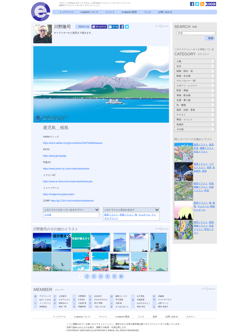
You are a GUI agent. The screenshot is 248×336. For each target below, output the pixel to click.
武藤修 (161, 296)
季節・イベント (185, 119)
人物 (179, 61)
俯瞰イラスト (207, 148)
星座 (204, 171)
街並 (196, 148)
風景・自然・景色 (186, 110)
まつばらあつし (122, 307)
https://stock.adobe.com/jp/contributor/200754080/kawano (73, 143)
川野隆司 (62, 26)
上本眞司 (62, 296)
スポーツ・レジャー (187, 85)
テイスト (181, 114)
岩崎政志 (43, 307)
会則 (155, 316)
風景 (211, 144)
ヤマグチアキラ (165, 300)
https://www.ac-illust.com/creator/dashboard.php (67, 181)
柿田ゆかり (63, 303)
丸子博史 (141, 296)
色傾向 (180, 124)
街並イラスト (201, 151)
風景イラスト (111, 214)
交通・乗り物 (183, 100)
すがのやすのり (101, 300)
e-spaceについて (89, 12)
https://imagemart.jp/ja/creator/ (58, 194)
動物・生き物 (183, 76)
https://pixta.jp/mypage (54, 156)
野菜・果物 (182, 90)
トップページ (66, 12)
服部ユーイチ (121, 296)
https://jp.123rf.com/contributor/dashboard (72, 200)
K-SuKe (81, 300)
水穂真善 (141, 300)
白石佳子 (98, 296)
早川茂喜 (119, 300)
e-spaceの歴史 (129, 12)
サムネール (144, 214)
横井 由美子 (163, 307)
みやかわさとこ (143, 303)
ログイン (190, 316)
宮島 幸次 (141, 307)
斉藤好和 (82, 307)
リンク (147, 12)
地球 (209, 167)
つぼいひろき (100, 307)
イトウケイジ (45, 303)
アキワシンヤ (45, 296)
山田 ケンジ (163, 303)
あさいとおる (45, 300)
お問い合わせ (165, 12)
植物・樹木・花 (185, 71)
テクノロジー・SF (186, 80)
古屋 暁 (118, 303)
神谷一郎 (62, 307)
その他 (47, 214)
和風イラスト (126, 214)
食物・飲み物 (183, 95)
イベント (110, 12)
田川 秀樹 (98, 303)
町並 (206, 190)
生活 (179, 66)
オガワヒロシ (64, 300)
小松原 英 (82, 303)
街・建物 (181, 105)
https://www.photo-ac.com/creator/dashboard (66, 168)
